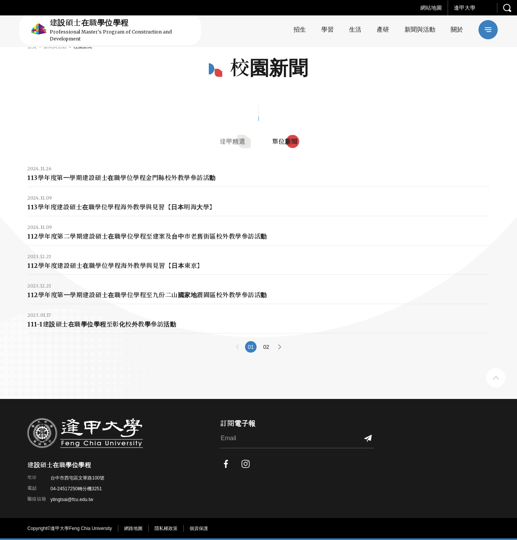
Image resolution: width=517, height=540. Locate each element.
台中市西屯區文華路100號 (77, 478)
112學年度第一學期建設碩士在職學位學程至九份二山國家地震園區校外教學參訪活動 (147, 295)
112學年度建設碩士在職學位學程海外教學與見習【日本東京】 (115, 265)
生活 (355, 29)
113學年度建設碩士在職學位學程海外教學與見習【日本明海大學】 (121, 207)
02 (266, 347)
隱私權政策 (166, 528)
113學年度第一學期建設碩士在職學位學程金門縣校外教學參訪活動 (121, 178)
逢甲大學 (464, 8)
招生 (300, 29)
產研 (383, 29)
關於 (457, 29)
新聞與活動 (420, 29)
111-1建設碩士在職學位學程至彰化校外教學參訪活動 (101, 324)
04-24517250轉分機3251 (76, 488)
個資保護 (199, 528)
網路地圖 (133, 528)
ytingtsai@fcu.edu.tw (71, 499)
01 (251, 347)
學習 (327, 29)
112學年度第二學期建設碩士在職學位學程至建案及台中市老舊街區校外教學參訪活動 (147, 236)
